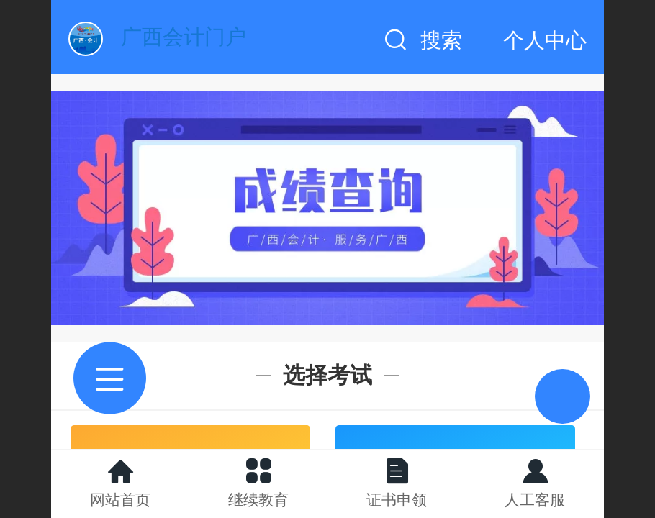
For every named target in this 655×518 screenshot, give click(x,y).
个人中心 (545, 40)
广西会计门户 (183, 36)
